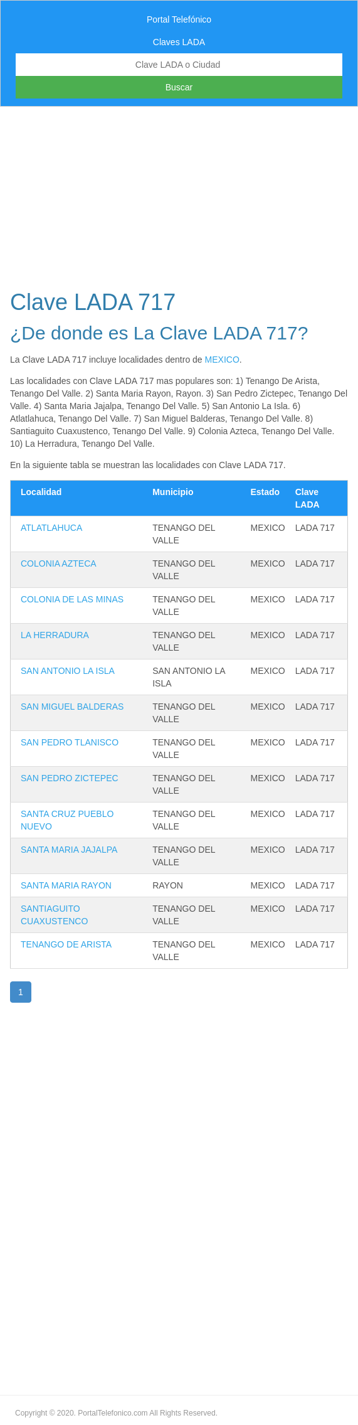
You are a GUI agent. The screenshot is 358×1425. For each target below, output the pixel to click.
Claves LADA (179, 42)
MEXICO (222, 360)
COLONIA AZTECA (59, 563)
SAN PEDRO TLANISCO (69, 742)
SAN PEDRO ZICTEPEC (69, 778)
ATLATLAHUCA (51, 528)
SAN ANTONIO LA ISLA (68, 671)
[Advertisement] (179, 194)
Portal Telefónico (179, 19)
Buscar (179, 87)
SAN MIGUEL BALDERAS (72, 707)
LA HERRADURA (55, 635)
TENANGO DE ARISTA (66, 944)
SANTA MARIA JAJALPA (69, 850)
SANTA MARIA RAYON (66, 885)
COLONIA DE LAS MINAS (72, 599)
